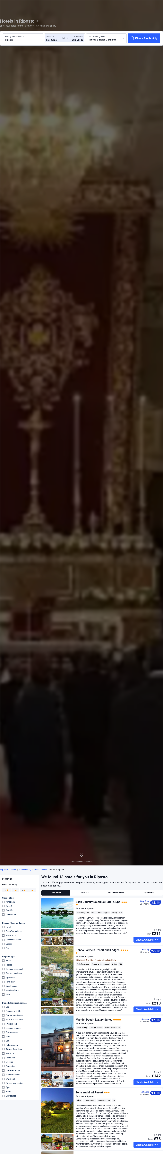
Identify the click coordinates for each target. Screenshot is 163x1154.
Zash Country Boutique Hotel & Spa (98, 902)
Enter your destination (14, 36)
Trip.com (4, 870)
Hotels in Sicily (40, 870)
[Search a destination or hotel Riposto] (23, 38)
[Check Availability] (144, 38)
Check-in (50, 36)
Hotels (13, 870)
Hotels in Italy (25, 870)
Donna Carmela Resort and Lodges (97, 945)
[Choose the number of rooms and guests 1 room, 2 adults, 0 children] (106, 38)
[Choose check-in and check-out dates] (54, 38)
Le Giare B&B (84, 1150)
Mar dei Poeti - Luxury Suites (94, 1015)
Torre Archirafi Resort (89, 1088)
